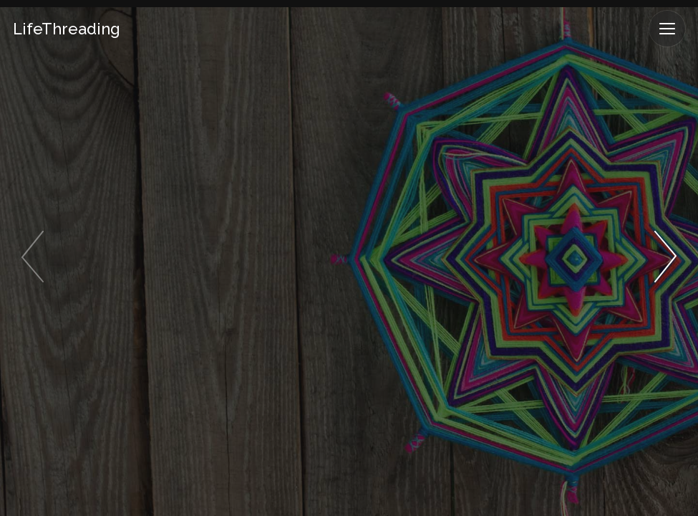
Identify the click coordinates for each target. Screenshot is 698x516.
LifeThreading (66, 28)
